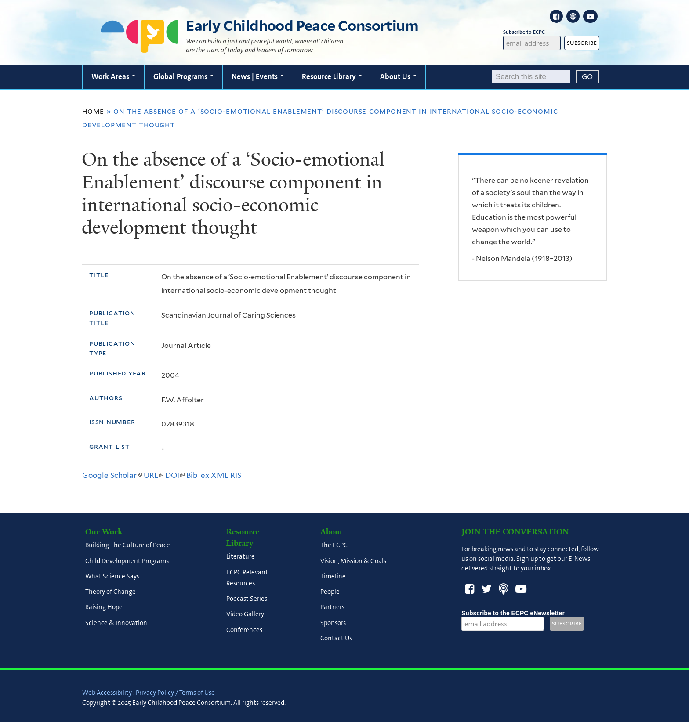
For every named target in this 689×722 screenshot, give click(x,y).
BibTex (197, 475)
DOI (175, 475)
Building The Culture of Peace (127, 545)
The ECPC (334, 545)
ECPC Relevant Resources (247, 578)
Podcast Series (246, 599)
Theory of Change (110, 592)
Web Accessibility (107, 692)
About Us (398, 76)
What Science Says (112, 576)
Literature (240, 556)
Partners (332, 607)
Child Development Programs (127, 560)
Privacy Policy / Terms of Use (175, 692)
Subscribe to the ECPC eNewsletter (513, 613)
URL (153, 475)
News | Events (258, 76)
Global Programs (183, 76)
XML (219, 475)
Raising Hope (104, 607)
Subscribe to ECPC (532, 32)
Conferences (244, 629)
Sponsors (333, 622)
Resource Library (332, 76)
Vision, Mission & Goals (353, 560)
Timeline (333, 576)
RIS (235, 475)
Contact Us (336, 638)
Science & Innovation (116, 622)
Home (93, 111)
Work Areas (113, 76)
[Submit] (587, 76)
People (330, 592)
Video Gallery (245, 614)
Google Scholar (112, 475)
